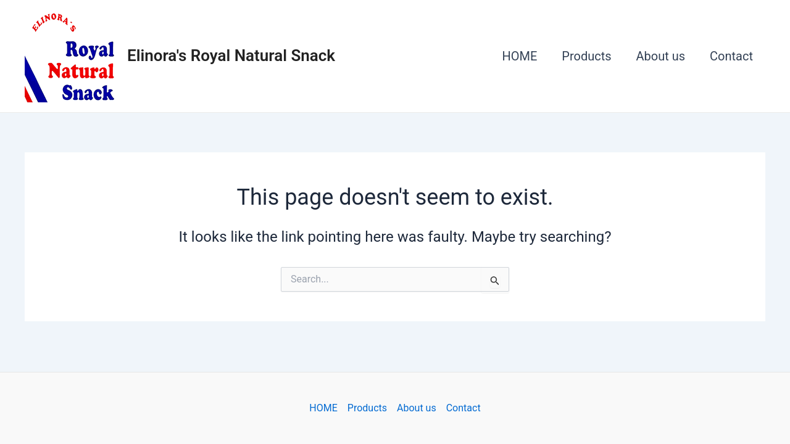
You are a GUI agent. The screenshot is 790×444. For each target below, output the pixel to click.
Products (586, 56)
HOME (519, 56)
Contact (731, 56)
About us (661, 56)
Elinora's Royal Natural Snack (231, 55)
